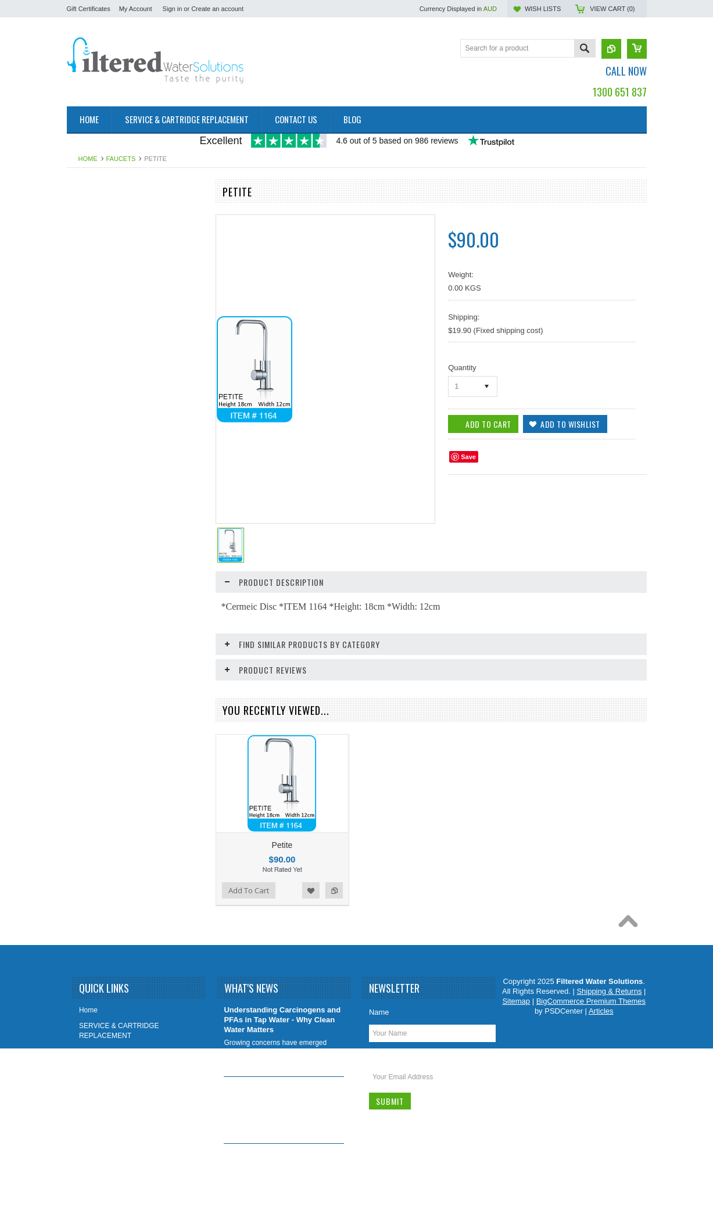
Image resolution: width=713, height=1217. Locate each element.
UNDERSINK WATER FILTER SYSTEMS (119, 307)
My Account (135, 8)
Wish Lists (543, 8)
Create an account (217, 8)
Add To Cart (248, 890)
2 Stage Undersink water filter (118, 214)
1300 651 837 (620, 91)
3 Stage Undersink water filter (118, 234)
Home (88, 158)
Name (379, 1012)
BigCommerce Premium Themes (591, 1001)
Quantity (462, 367)
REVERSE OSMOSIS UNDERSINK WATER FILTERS (128, 337)
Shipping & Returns (111, 1082)
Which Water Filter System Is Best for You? (275, 1159)
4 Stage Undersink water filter (118, 253)
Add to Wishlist (311, 890)
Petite (282, 845)
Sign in (172, 8)
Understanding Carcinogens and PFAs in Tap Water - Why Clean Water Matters (282, 1019)
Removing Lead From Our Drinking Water (270, 1092)
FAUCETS (121, 158)
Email (378, 1055)
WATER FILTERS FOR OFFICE (122, 391)
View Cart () (612, 8)
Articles (601, 1011)
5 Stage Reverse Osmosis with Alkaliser (121, 278)
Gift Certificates (88, 8)
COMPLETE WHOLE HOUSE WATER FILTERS (132, 366)
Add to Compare (334, 890)
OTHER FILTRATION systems (120, 411)
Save (468, 456)
